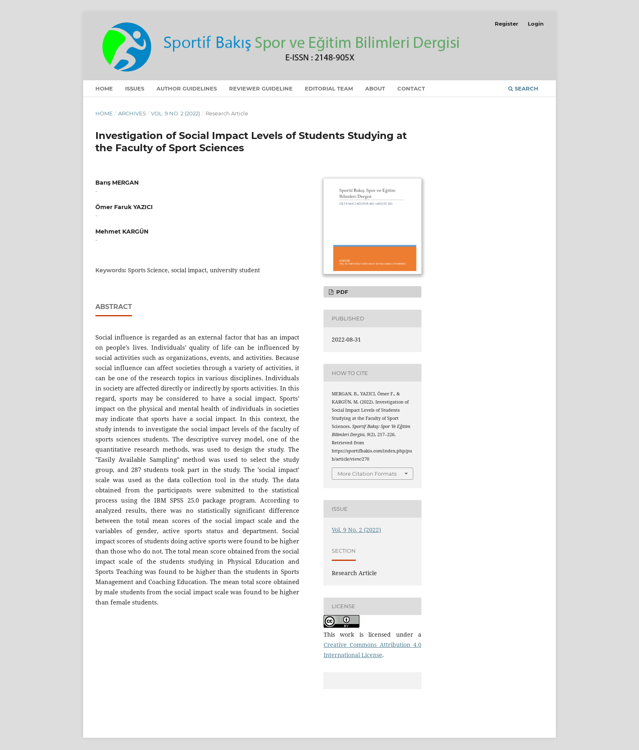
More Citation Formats (367, 473)
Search (523, 88)
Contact (411, 88)
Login (536, 23)
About (375, 88)
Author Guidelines (186, 88)
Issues (134, 88)
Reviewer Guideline (261, 88)
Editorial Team (329, 88)
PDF (341, 292)
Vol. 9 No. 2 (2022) (175, 113)
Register (506, 23)
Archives (132, 113)
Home (104, 88)
